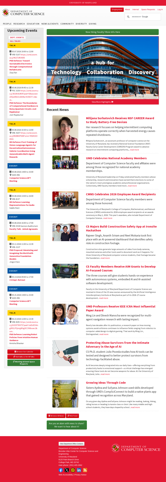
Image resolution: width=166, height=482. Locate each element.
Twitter (67, 470)
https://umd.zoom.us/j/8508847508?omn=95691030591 (23, 136)
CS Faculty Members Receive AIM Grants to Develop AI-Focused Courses (121, 268)
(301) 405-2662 (75, 465)
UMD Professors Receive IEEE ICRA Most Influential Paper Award (120, 308)
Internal (135, 9)
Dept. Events (18, 37)
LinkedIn (79, 470)
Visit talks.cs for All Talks (23, 357)
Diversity (81, 23)
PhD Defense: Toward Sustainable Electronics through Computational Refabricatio (20, 65)
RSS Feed (72, 416)
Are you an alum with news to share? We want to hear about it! (67, 425)
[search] (142, 17)
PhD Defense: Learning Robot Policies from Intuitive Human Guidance (23, 337)
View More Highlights (103, 102)
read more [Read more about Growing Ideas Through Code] (135, 407)
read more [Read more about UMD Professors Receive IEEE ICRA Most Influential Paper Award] (103, 334)
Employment (117, 10)
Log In (160, 9)
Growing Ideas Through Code (106, 383)
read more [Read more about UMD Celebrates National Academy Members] (132, 185)
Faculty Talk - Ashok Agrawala (23, 229)
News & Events (50, 23)
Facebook (61, 470)
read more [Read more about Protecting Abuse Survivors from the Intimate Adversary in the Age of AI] (105, 374)
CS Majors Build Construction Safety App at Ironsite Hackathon (121, 228)
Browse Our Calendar (24, 351)
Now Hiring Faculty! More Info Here (103, 31)
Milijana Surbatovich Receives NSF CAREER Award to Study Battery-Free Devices (120, 120)
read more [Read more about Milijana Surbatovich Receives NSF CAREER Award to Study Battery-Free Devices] (134, 149)
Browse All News (56, 416)
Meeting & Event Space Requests (24, 362)
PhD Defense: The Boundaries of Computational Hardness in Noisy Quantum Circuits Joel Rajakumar (23, 107)
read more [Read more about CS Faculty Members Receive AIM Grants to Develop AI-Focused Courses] (103, 298)
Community (67, 23)
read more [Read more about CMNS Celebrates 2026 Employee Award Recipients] (107, 218)
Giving (92, 23)
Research (19, 23)
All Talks (15, 41)
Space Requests (148, 9)
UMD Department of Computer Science (23, 12)
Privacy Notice (80, 475)
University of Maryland (83, 3)
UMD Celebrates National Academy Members (116, 158)
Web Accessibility (66, 475)
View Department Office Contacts (71, 444)
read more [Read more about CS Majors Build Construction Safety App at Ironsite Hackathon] (105, 258)
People (7, 23)
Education (33, 23)
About (127, 9)
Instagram (73, 470)
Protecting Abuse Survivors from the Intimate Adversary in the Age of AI (117, 345)
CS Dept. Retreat (17, 280)
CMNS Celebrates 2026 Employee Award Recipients (121, 194)
